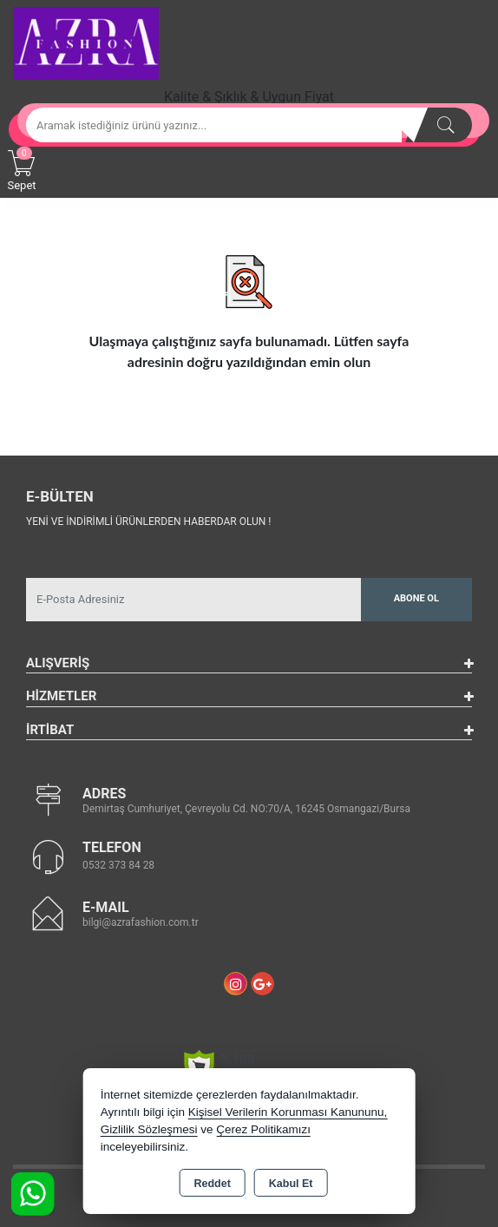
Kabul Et (291, 1184)
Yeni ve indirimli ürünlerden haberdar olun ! (148, 521)
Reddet (211, 1184)
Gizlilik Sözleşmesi (149, 1129)
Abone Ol (416, 598)
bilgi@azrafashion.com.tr (140, 922)
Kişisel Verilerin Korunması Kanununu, (288, 1112)
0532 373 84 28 (118, 865)
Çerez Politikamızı (263, 1129)
